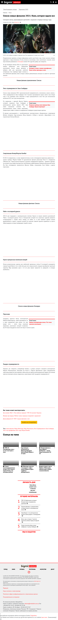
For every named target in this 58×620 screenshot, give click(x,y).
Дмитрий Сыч (16, 22)
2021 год (5, 430)
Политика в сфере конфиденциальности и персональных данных (20, 594)
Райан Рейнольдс (18, 428)
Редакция (5, 588)
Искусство (43, 569)
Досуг (52, 569)
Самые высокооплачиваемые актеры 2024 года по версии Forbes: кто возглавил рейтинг (9, 469)
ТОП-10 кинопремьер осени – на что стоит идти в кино (9, 450)
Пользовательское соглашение (11, 597)
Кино (10, 12)
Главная (5, 12)
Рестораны (32, 569)
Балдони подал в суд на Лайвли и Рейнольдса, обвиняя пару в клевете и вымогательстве (45, 468)
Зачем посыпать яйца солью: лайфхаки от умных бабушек (30, 526)
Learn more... (44, 617)
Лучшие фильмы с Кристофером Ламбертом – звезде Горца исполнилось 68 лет (45, 450)
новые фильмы (10, 428)
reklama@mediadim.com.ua (31, 603)
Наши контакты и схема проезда (11, 591)
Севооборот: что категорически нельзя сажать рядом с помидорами (30, 514)
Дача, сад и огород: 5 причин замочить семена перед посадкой (30, 520)
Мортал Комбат (26, 430)
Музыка (22, 569)
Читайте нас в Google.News (29, 422)
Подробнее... (33, 615)
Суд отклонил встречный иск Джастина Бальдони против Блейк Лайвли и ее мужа (27, 450)
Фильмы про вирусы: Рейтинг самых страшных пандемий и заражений (21, 416)
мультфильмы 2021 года (14, 430)
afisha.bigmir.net (37, 581)
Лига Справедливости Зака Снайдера (44, 428)
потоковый (20, 61)
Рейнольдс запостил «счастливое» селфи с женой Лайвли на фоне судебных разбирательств (27, 469)
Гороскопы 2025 (23, 9)
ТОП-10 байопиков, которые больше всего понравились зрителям (29, 502)
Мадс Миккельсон (28, 428)
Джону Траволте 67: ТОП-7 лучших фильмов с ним (16, 419)
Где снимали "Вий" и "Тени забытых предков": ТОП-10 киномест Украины (22, 413)
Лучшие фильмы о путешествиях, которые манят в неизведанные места (30, 508)
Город (5, 569)
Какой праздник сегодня (10, 9)
